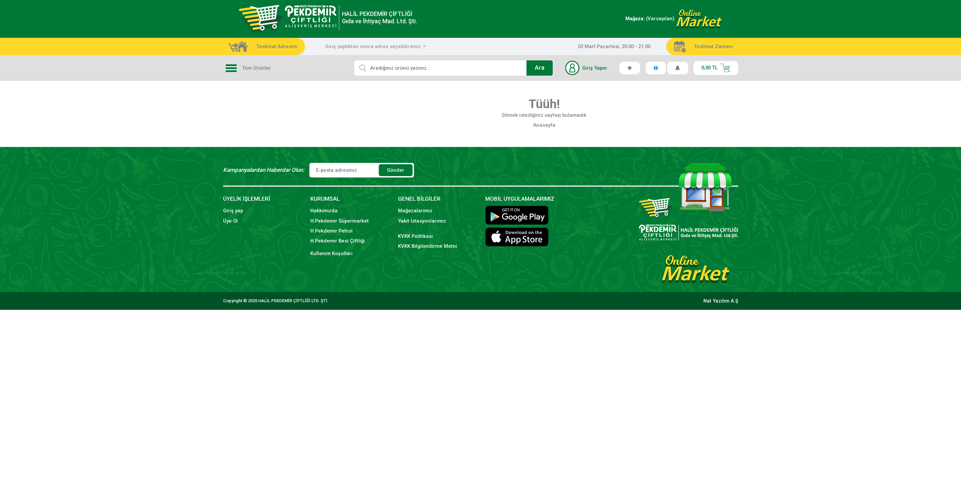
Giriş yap (233, 211)
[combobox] (375, 46)
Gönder (395, 170)
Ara (539, 67)
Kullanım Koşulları (331, 253)
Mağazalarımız (415, 211)
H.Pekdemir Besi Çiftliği (337, 241)
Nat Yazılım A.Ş (720, 301)
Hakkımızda (324, 211)
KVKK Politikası (415, 236)
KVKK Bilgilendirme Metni (427, 246)
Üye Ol (230, 221)
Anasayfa (544, 125)
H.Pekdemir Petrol (331, 231)
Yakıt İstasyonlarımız (422, 221)
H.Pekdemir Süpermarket (339, 221)
